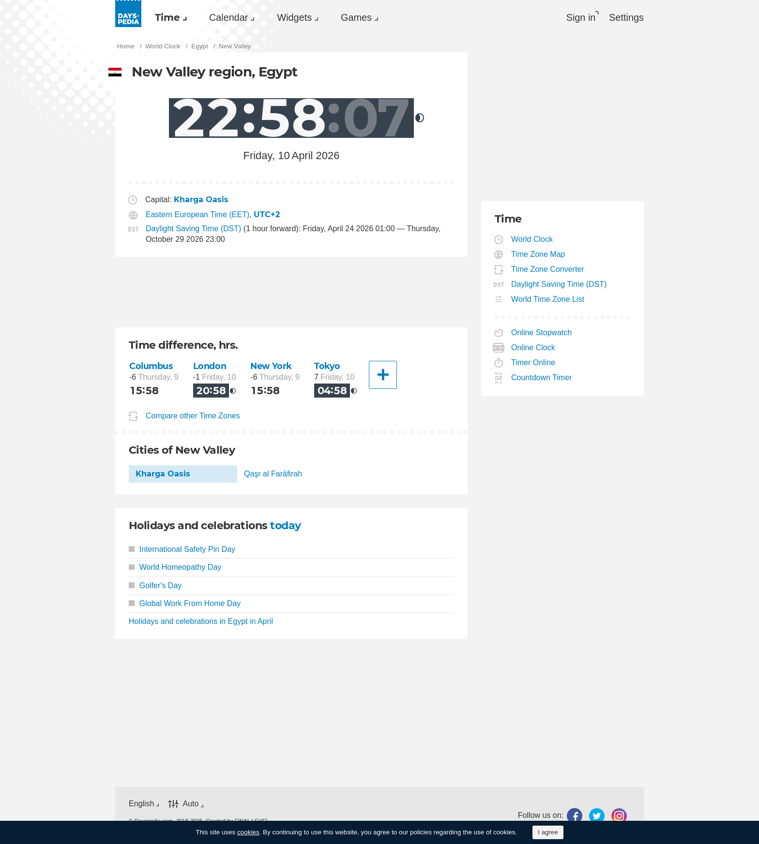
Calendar (228, 17)
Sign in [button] (581, 17)
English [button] (141, 804)
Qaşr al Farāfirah (273, 474)
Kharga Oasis (163, 473)
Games (356, 17)
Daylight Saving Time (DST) (193, 228)
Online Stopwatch (542, 332)
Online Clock (533, 347)
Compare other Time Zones (193, 416)
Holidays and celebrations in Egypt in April (201, 621)
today (285, 525)
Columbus (151, 366)
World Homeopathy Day (175, 567)
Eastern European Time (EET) (197, 214)
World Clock (532, 239)
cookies (248, 832)
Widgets (294, 17)
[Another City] (383, 375)
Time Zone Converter (548, 269)
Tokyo (327, 366)
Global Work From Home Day (185, 603)
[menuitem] (168, 17)
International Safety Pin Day (182, 549)
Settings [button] (626, 17)
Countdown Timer (542, 377)
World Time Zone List (548, 299)
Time (167, 17)
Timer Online (533, 362)
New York (271, 366)
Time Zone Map (538, 254)
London (209, 366)
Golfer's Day (155, 585)
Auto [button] (190, 804)
